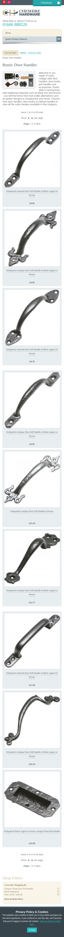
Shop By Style (34, 53)
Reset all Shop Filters (13, 899)
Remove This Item (58, 889)
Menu (8, 33)
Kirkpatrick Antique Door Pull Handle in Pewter (31, 511)
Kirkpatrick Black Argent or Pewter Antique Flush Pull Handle (32, 831)
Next (38, 123)
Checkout (46, 2)
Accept (32, 930)
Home (23, 53)
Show (24, 118)
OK (58, 39)
